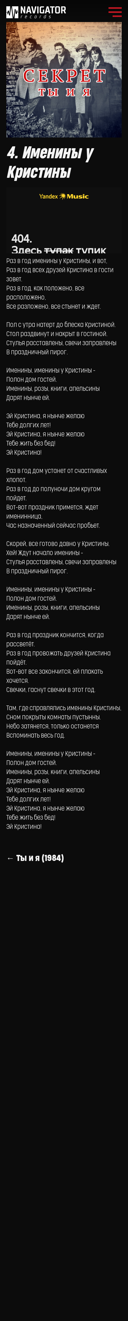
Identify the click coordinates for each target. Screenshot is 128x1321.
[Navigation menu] (115, 12)
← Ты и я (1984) (35, 858)
